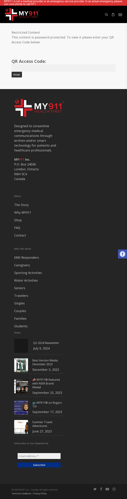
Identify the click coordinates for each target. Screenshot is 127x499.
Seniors (19, 288)
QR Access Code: (63, 64)
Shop (18, 220)
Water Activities (26, 280)
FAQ (17, 228)
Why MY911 (22, 212)
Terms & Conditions (21, 493)
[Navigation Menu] (120, 14)
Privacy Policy (40, 493)
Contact (20, 235)
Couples (20, 311)
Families (20, 318)
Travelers (21, 296)
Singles (19, 303)
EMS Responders (26, 257)
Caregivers (22, 265)
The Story (21, 205)
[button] (122, 254)
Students (21, 326)
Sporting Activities (28, 273)
